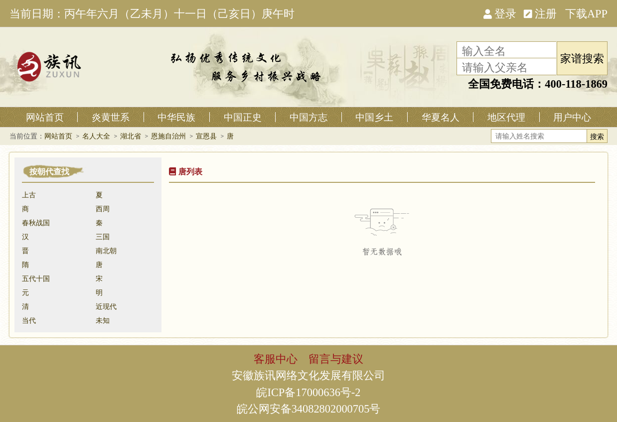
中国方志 (308, 117)
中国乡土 (374, 117)
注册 (540, 13)
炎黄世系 (111, 117)
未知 (103, 320)
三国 (103, 237)
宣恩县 (206, 136)
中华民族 (176, 117)
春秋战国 (36, 223)
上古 (29, 195)
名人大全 (96, 136)
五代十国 (36, 278)
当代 (29, 320)
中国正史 (243, 117)
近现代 (106, 306)
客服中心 (276, 358)
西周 (103, 209)
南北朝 (106, 251)
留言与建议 (335, 358)
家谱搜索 (582, 58)
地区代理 (506, 117)
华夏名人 (441, 117)
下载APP (586, 13)
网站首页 (45, 117)
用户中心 (572, 117)
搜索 (597, 137)
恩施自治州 (168, 136)
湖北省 (130, 136)
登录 (499, 13)
